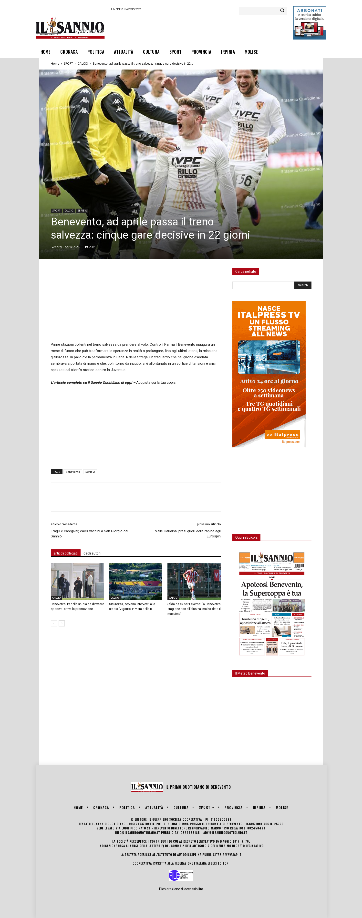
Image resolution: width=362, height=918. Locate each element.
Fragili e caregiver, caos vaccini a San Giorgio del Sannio (89, 533)
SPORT (68, 63)
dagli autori (92, 553)
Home (55, 63)
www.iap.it (233, 854)
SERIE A (82, 210)
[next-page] (62, 623)
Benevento (73, 472)
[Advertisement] (198, 28)
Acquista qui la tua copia (156, 382)
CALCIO (83, 63)
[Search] (282, 11)
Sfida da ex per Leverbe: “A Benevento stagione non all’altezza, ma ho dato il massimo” (194, 608)
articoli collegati (66, 553)
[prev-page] (54, 623)
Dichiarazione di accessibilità (181, 889)
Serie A (90, 472)
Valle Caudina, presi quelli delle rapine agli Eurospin (188, 533)
